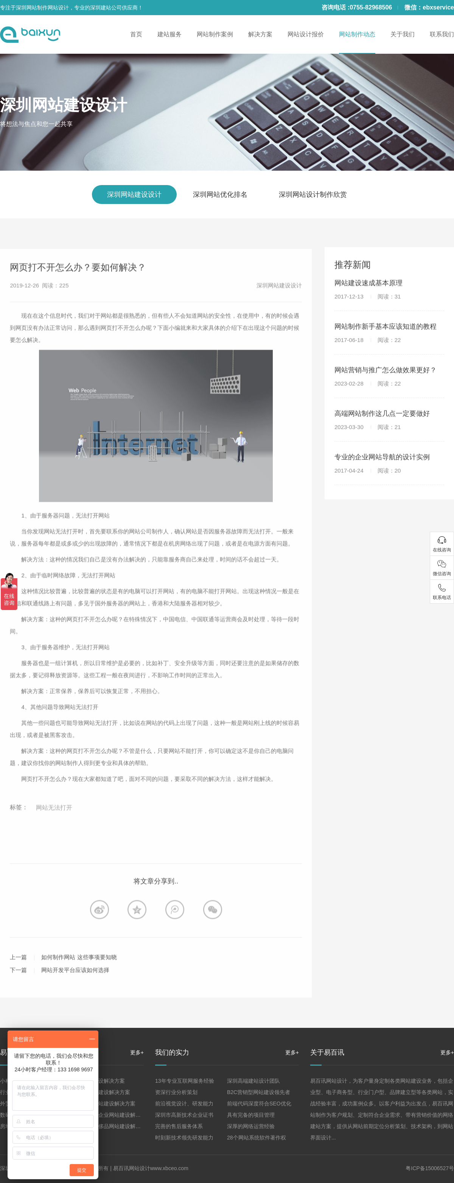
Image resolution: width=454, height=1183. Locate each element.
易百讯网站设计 (131, 1168)
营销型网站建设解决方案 (101, 1092)
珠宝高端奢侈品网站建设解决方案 (111, 1126)
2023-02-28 (367, 396)
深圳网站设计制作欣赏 (313, 194)
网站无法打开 (54, 833)
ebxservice (438, 7)
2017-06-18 (367, 352)
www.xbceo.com (169, 1168)
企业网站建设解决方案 (98, 1081)
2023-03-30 (367, 439)
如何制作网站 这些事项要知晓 (79, 982)
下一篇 (18, 995)
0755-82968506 (371, 7)
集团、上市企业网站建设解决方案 (111, 1115)
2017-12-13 (367, 309)
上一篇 (18, 982)
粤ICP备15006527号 (430, 1168)
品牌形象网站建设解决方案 (103, 1104)
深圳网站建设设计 (63, 105)
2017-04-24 (367, 483)
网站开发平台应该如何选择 (75, 995)
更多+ (137, 1052)
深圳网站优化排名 (220, 194)
